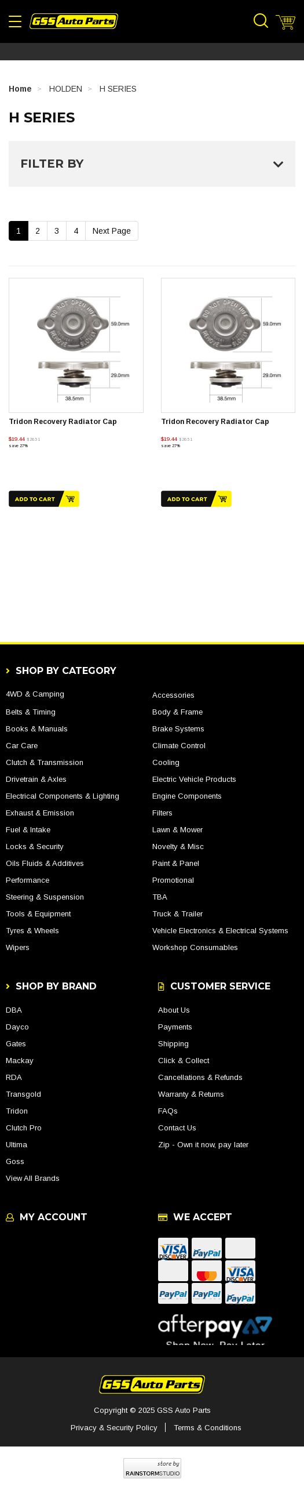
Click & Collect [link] (183, 1060)
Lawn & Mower (177, 829)
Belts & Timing (31, 712)
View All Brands (33, 1178)
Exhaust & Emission (40, 813)
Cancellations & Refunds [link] (200, 1077)
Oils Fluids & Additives (45, 863)
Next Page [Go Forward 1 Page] (112, 230)
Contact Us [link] (177, 1127)
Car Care (22, 745)
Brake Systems (178, 728)
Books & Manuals (37, 728)
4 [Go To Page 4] (76, 230)
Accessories (173, 695)
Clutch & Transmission (44, 762)
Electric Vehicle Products (194, 779)
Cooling (166, 762)
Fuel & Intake (28, 829)
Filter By (152, 163)
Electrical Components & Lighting (62, 796)
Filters (162, 813)
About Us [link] (174, 1010)
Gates (16, 1043)
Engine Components (187, 796)
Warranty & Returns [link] (191, 1094)
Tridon (17, 1111)
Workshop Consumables (195, 947)
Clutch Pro (24, 1127)
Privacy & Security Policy (114, 1427)
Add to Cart (44, 499)
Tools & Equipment (38, 913)
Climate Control (179, 745)
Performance (27, 880)
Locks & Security (35, 846)
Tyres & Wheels (32, 930)
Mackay (20, 1060)
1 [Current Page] (18, 230)
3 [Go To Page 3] (56, 230)
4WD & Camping (35, 694)
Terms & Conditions (207, 1427)
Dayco (17, 1027)
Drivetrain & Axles (36, 779)
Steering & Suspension (45, 897)
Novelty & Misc (178, 846)
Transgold (23, 1094)
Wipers (18, 947)
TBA (159, 897)
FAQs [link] (168, 1111)
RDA (14, 1077)
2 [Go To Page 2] (37, 230)
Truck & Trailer (177, 913)
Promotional (173, 880)
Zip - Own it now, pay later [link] (203, 1144)
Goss (15, 1161)
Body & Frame (177, 712)
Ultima (16, 1144)
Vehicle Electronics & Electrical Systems (220, 930)
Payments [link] (175, 1027)
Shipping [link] (173, 1043)
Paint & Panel (175, 863)
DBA (14, 1010)
